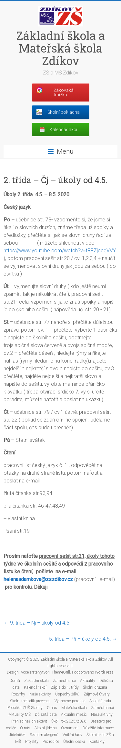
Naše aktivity (40, 694)
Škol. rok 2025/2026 (68, 721)
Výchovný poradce (70, 701)
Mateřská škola (74, 707)
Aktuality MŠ (20, 714)
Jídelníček (17, 735)
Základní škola (36, 680)
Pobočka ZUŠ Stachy (25, 707)
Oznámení (69, 728)
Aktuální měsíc (74, 714)
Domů (15, 680)
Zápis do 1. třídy (65, 687)
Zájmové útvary (97, 694)
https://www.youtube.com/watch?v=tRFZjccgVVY (60, 251)
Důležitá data (46, 714)
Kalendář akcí (35, 687)
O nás (52, 707)
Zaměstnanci (64, 680)
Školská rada (100, 701)
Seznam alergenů (44, 735)
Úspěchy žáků (67, 694)
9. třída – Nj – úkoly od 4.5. (37, 623)
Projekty (31, 741)
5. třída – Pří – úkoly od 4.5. (83, 639)
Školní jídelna (46, 728)
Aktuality (87, 680)
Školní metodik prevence (30, 701)
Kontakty (97, 741)
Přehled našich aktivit (29, 721)
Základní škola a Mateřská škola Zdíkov (60, 48)
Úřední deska (74, 741)
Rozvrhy (18, 694)
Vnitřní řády (72, 735)
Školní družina (95, 687)
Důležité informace (98, 728)
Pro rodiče (51, 741)
